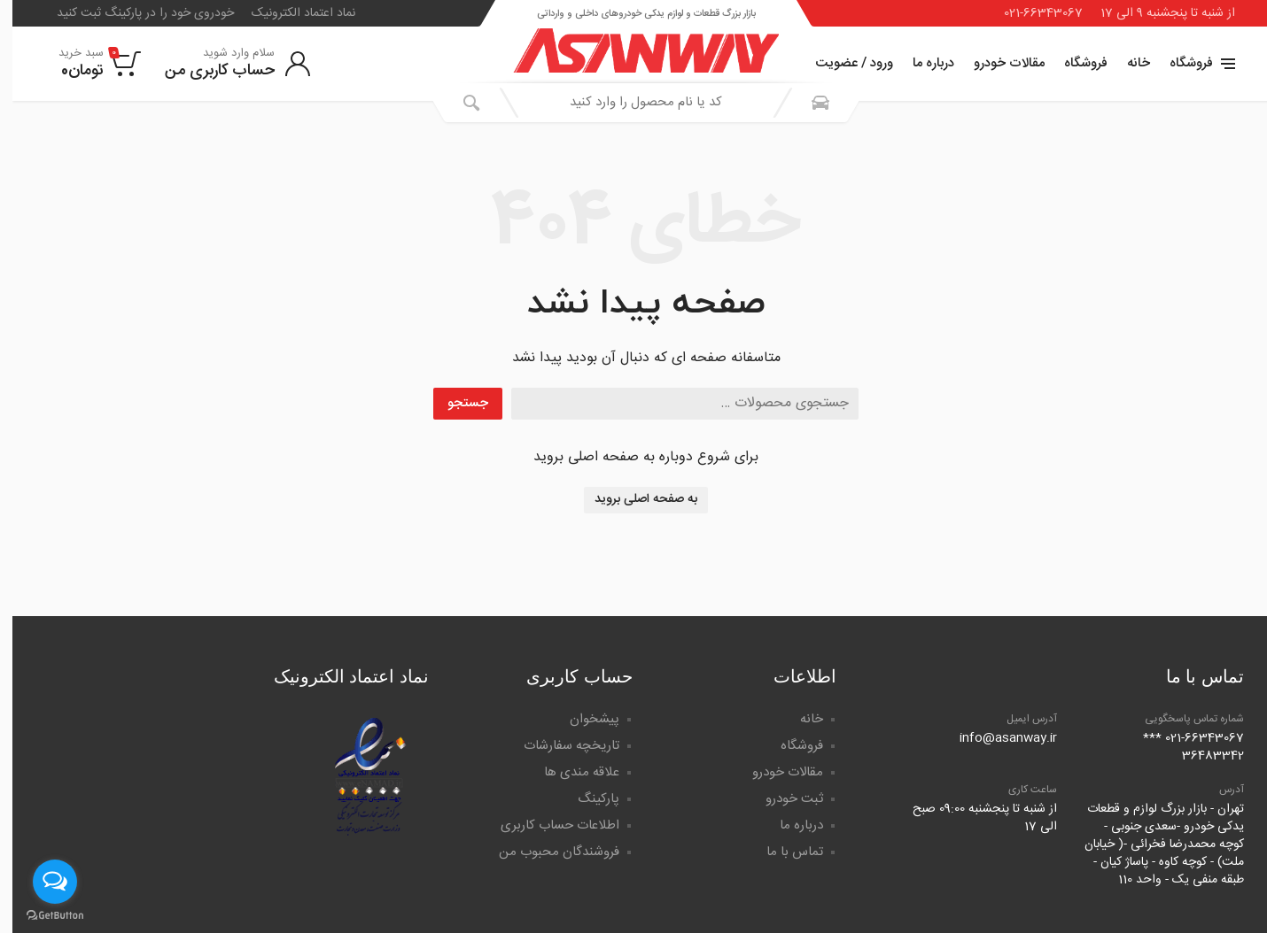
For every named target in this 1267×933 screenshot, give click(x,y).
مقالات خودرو (996, 63)
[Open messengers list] (42, 882)
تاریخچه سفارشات (559, 746)
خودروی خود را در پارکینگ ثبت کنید (133, 13)
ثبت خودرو (782, 799)
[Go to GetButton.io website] (42, 915)
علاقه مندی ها (569, 772)
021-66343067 (1030, 13)
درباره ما (921, 63)
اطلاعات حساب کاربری (547, 825)
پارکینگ (586, 799)
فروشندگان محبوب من (546, 852)
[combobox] (633, 103)
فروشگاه (1073, 63)
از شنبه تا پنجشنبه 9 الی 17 (1155, 13)
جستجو (455, 403)
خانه (1126, 63)
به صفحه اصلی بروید (633, 499)
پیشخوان (582, 719)
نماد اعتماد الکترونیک (291, 13)
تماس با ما (782, 852)
